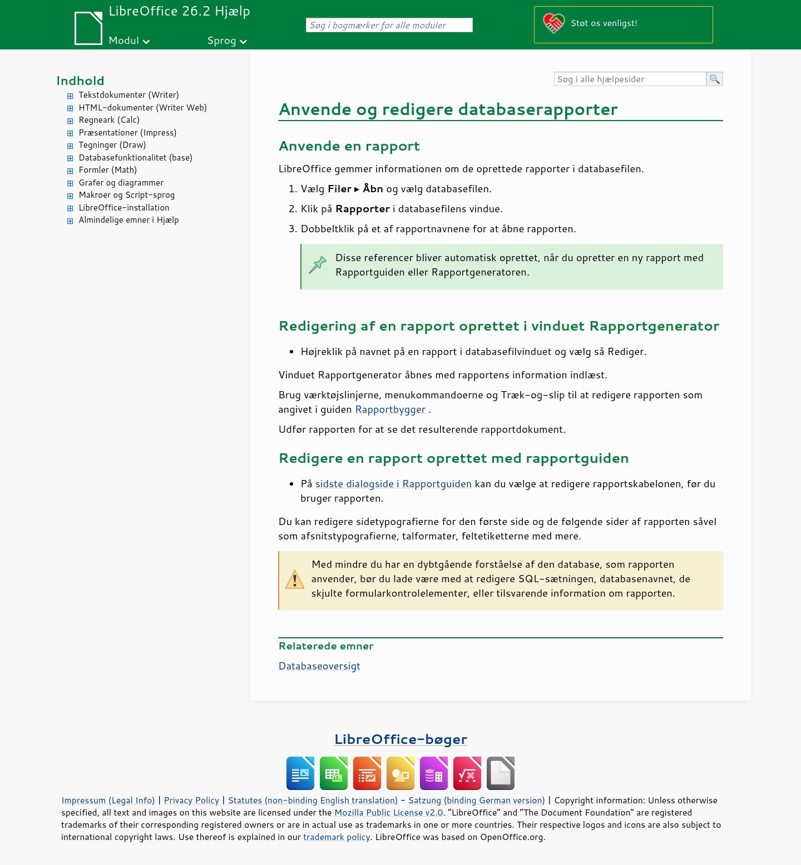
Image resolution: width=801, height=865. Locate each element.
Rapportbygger (390, 409)
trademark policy (336, 837)
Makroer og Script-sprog (126, 195)
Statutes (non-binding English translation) (313, 800)
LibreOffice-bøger (400, 738)
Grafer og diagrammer (121, 182)
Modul (123, 39)
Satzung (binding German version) (477, 800)
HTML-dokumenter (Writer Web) (142, 107)
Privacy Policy (191, 800)
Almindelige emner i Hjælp (128, 220)
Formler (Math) (107, 170)
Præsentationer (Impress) (127, 132)
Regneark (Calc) (109, 120)
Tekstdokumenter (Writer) (128, 95)
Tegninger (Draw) (112, 145)
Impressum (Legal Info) (108, 800)
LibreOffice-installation (124, 207)
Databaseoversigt (319, 665)
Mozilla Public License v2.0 (388, 812)
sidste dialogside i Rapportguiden (393, 483)
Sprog (221, 39)
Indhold (80, 80)
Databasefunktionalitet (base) (135, 157)
